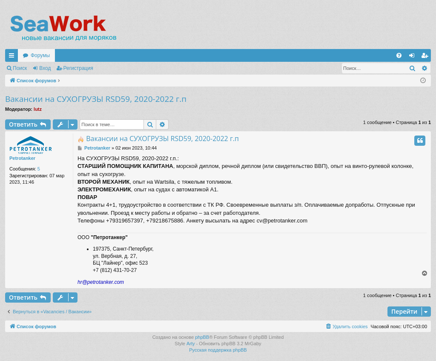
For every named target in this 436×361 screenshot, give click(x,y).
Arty (190, 343)
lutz (38, 109)
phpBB (202, 337)
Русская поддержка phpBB (218, 349)
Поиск (20, 68)
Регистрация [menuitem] (426, 57)
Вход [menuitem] (413, 57)
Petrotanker (22, 158)
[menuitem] (399, 55)
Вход (45, 68)
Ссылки (13, 57)
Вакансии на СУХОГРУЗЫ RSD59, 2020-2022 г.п (95, 98)
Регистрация (78, 68)
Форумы (40, 55)
